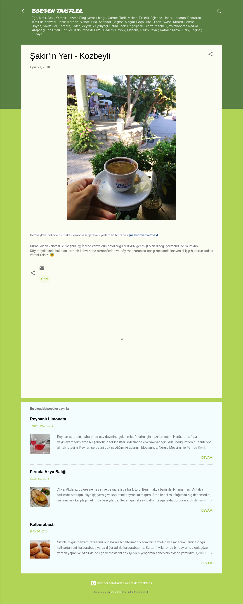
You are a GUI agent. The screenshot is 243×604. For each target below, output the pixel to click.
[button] (210, 54)
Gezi (44, 279)
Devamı (207, 458)
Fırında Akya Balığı (48, 472)
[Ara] (219, 12)
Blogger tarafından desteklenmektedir (121, 583)
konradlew (116, 592)
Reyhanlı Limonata (48, 419)
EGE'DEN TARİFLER (57, 11)
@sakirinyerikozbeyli (143, 235)
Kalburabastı (42, 524)
